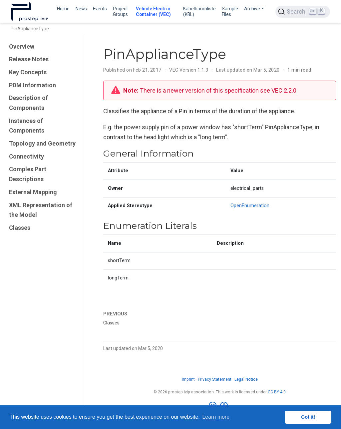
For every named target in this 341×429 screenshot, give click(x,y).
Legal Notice (246, 379)
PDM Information (32, 85)
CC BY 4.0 (277, 392)
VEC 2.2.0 (283, 90)
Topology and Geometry (42, 143)
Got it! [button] (308, 417)
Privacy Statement (214, 379)
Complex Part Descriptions (27, 174)
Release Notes (29, 59)
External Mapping (33, 192)
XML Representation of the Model (40, 210)
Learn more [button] (215, 417)
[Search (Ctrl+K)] (302, 12)
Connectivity (26, 156)
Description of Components (28, 102)
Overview (21, 46)
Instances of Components (26, 125)
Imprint (188, 379)
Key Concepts (28, 72)
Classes (19, 227)
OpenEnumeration (249, 206)
